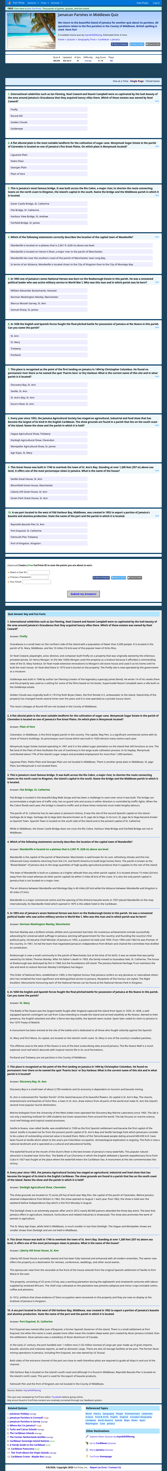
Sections (32, 2)
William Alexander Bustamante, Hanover (34, 290)
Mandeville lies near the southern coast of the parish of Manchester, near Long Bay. (58, 258)
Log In (156, 2)
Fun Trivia (15, 3)
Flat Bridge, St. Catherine (25, 210)
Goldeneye (17, 128)
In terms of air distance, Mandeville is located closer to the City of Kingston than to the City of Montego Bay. (72, 264)
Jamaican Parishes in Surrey (25, 1421)
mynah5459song (93, 34)
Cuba (102, 1423)
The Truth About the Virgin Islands (30, 1452)
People (119, 1413)
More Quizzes (101, 1449)
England (124, 1416)
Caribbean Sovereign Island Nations (29, 1440)
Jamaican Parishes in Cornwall (26, 1417)
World (88, 1413)
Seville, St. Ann (19, 391)
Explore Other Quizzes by (112, 1436)
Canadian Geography (141, 1416)
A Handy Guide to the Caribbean (27, 1444)
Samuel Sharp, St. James (24, 309)
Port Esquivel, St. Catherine (26, 530)
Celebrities (147, 1413)
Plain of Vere (18, 173)
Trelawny (16, 348)
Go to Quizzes (103, 1443)
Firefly (14, 109)
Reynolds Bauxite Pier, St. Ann (27, 524)
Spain (142, 1420)
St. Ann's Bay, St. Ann (22, 397)
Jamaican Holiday (19, 1413)
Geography (108, 1413)
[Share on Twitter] (136, 44)
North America (105, 1420)
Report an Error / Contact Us (105, 1467)
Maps (127, 1420)
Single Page (137, 81)
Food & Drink (102, 1416)
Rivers (135, 1420)
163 (111, 60)
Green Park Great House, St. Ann (29, 498)
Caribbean (90, 1420)
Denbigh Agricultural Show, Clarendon (32, 440)
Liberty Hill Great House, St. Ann (29, 491)
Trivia (44, 2)
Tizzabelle (56, 1396)
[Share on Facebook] (119, 44)
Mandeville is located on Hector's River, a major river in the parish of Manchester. (57, 251)
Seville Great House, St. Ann (26, 479)
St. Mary (15, 342)
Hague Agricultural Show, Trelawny (30, 433)
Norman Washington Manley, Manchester (34, 296)
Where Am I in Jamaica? (23, 1425)
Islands (118, 1420)
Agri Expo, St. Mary (21, 452)
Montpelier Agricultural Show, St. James (33, 446)
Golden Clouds (19, 122)
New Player (142, 2)
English (114, 1416)
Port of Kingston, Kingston (26, 543)
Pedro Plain (17, 161)
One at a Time (120, 81)
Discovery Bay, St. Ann (23, 384)
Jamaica (111, 1423)
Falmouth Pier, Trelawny (24, 536)
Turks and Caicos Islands (23, 1429)
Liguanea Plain (19, 154)
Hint (157, 101)
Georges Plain (19, 167)
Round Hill (17, 115)
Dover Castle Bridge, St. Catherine (30, 203)
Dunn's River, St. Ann (22, 403)
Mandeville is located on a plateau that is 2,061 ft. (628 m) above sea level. (53, 245)
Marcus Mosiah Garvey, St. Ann (28, 303)
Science (89, 1416)
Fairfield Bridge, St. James (25, 222)
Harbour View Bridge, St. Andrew (29, 216)
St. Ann (15, 335)
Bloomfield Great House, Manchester (32, 485)
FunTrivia (101, 1456)
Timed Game (153, 81)
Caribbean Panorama (22, 1448)
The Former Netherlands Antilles (28, 1437)
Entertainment (132, 1413)
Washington (91, 1423)
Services (55, 2)
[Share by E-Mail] (153, 44)
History (97, 1413)
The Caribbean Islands (22, 1433)
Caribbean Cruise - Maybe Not (27, 1456)
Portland (15, 354)
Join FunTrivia (34, 8)
